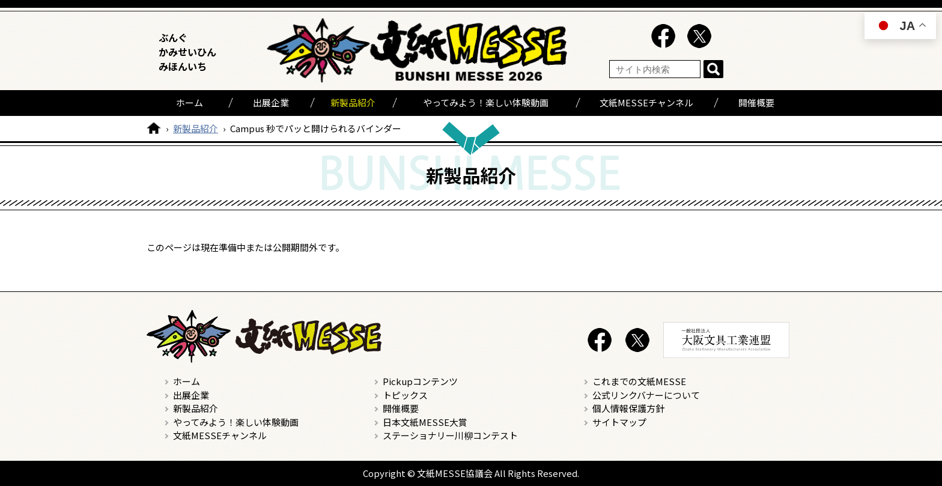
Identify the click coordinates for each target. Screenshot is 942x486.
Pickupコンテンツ (420, 381)
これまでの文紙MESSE (639, 381)
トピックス (405, 395)
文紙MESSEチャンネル (646, 102)
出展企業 (271, 102)
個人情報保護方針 (628, 408)
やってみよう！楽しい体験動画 (485, 102)
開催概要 (756, 102)
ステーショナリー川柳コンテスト (450, 435)
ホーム (189, 102)
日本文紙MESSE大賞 (425, 422)
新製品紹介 (352, 102)
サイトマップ (619, 422)
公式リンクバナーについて (646, 395)
